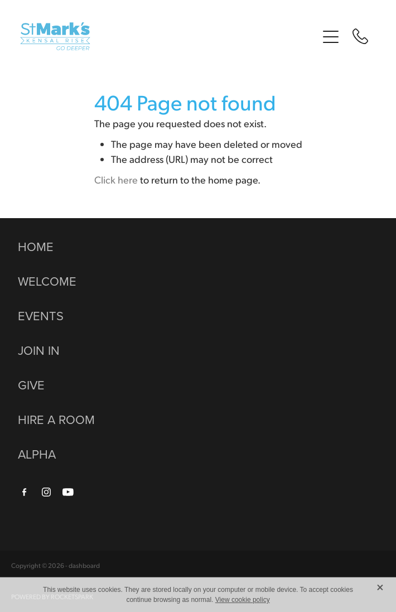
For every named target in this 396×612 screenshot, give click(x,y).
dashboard (84, 565)
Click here (116, 179)
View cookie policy (242, 600)
